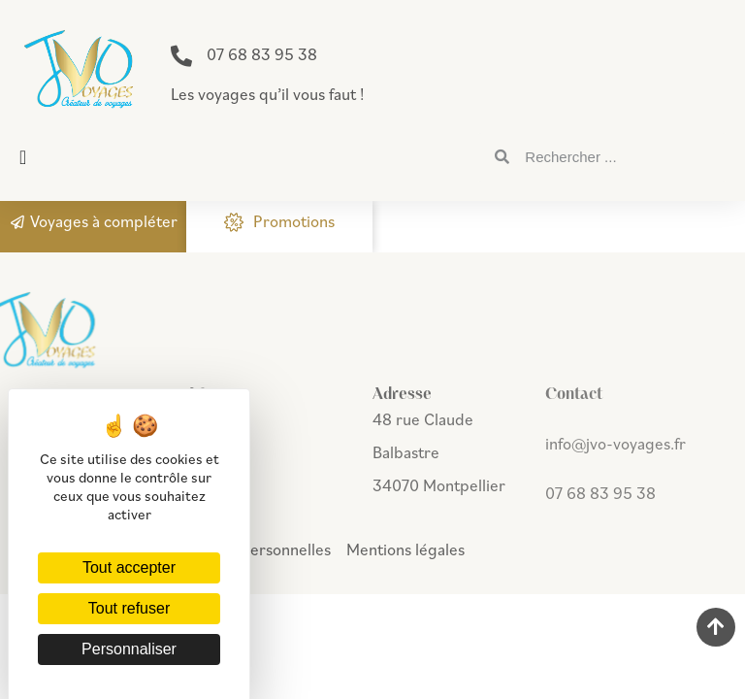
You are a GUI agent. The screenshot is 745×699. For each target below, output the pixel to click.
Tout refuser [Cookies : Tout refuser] (129, 608)
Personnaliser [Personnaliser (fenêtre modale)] (129, 649)
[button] (22, 157)
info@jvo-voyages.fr (615, 443)
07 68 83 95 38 (262, 54)
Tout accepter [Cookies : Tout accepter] (129, 567)
